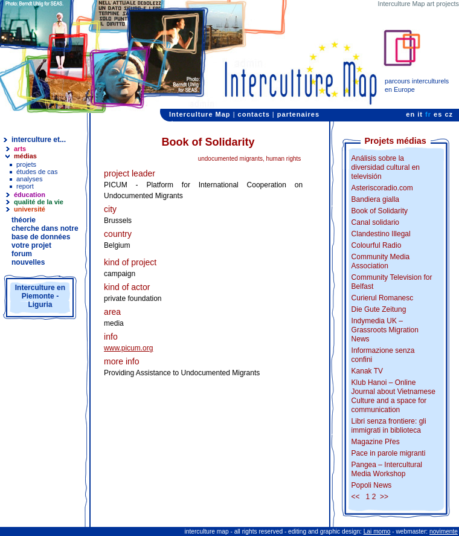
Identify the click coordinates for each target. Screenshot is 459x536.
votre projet (31, 245)
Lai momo (377, 531)
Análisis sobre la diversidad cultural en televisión (385, 167)
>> (384, 496)
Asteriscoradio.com (382, 188)
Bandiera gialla (375, 199)
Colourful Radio (376, 245)
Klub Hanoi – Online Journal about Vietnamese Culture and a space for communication (393, 396)
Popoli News (371, 485)
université (29, 209)
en (410, 114)
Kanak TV (367, 371)
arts (20, 148)
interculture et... (38, 139)
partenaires (298, 114)
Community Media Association (380, 261)
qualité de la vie (38, 201)
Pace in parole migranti (388, 453)
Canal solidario (375, 222)
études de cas (37, 171)
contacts (254, 114)
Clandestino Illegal (381, 234)
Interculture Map (200, 114)
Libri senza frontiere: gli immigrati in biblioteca (388, 425)
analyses (29, 178)
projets (26, 164)
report (25, 186)
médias (25, 156)
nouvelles (28, 262)
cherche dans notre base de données (45, 232)
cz (449, 114)
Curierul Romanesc (382, 298)
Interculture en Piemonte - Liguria (40, 296)
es (438, 114)
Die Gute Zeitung (378, 309)
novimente (443, 531)
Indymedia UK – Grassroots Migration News (385, 330)
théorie (23, 220)
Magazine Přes (375, 442)
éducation (29, 194)
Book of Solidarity (379, 211)
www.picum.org (128, 348)
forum (21, 254)
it (420, 114)
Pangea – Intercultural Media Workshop (386, 469)
